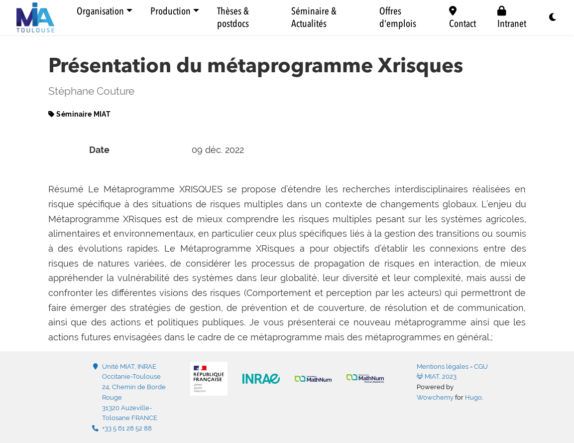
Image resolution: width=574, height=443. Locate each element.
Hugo (473, 397)
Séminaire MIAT (83, 114)
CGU (481, 366)
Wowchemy (435, 397)
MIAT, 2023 (437, 376)
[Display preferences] (553, 17)
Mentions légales (442, 366)
